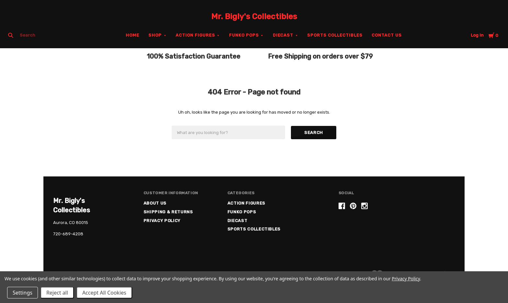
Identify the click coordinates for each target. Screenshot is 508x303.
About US (155, 203)
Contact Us (387, 35)
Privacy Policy (162, 220)
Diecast (283, 35)
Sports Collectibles (335, 35)
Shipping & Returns (168, 211)
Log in (477, 35)
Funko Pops (244, 35)
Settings (22, 292)
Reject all (57, 292)
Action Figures (195, 35)
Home (132, 35)
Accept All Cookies (104, 292)
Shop (155, 35)
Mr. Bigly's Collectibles (254, 16)
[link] (396, 227)
